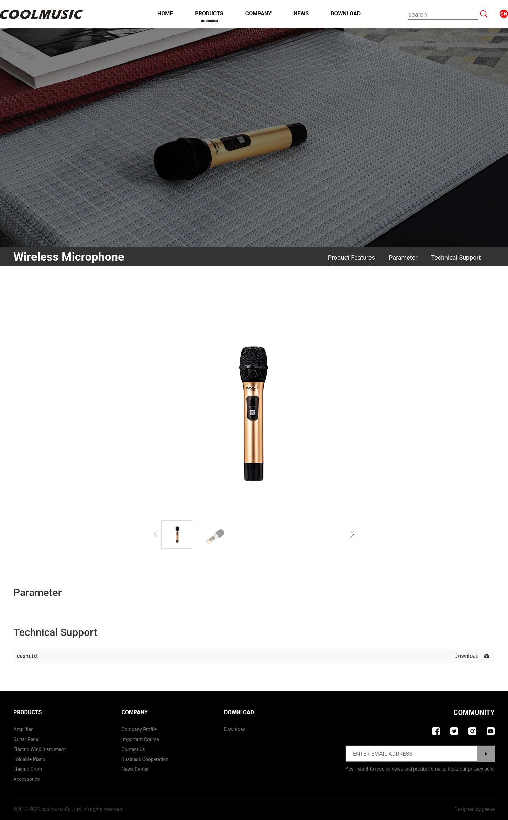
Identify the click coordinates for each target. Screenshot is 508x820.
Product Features (351, 257)
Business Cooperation (145, 759)
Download (346, 13)
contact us (133, 749)
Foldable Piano (29, 759)
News (301, 13)
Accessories (26, 779)
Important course (140, 739)
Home (165, 13)
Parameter (403, 257)
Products (209, 13)
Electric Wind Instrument (39, 749)
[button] (352, 534)
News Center (135, 769)
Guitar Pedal (26, 739)
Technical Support (456, 257)
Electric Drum (27, 769)
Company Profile (139, 729)
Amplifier (23, 729)
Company (258, 13)
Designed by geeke (474, 809)
